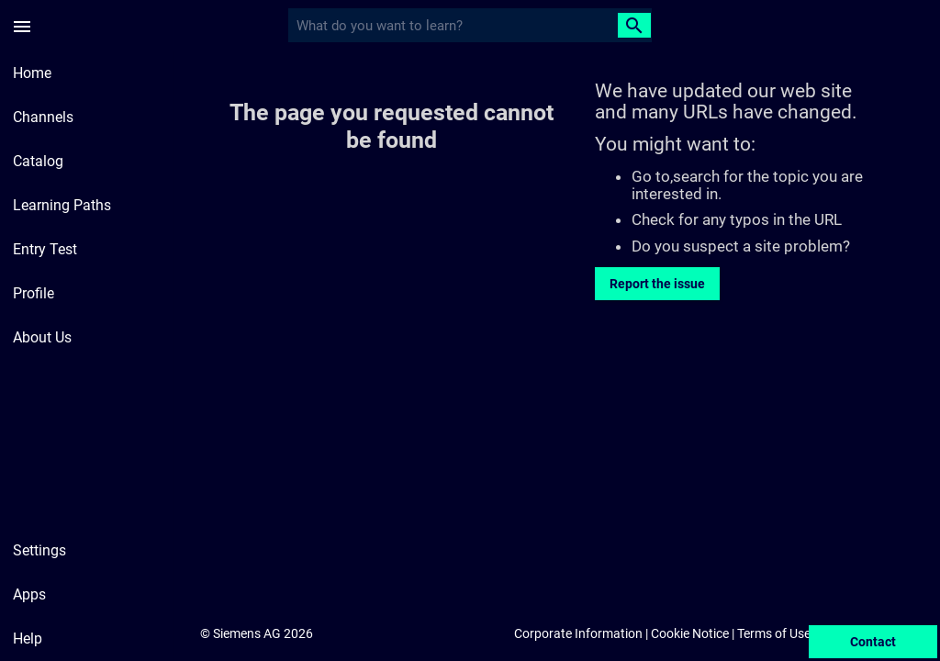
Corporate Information (578, 633)
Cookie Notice (690, 633)
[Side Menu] (22, 26)
